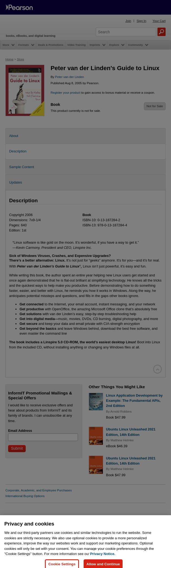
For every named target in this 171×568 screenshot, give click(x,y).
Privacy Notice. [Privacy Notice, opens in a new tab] (102, 560)
